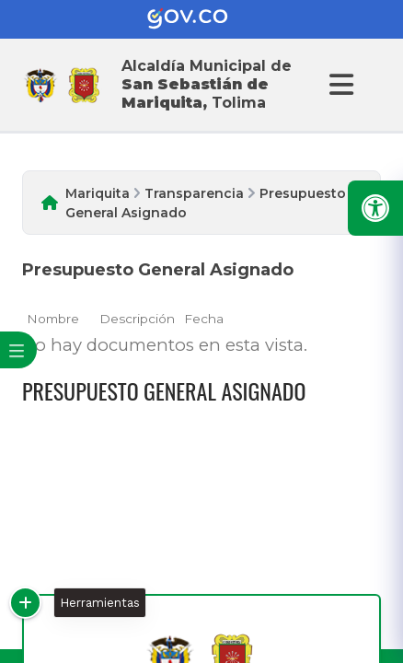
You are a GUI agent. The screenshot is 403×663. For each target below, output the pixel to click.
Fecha (204, 318)
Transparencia (194, 193)
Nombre (53, 318)
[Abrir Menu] (338, 84)
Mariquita (97, 193)
